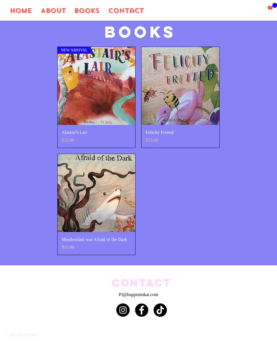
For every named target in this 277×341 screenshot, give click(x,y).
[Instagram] (123, 310)
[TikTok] (160, 310)
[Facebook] (141, 310)
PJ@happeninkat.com (138, 294)
